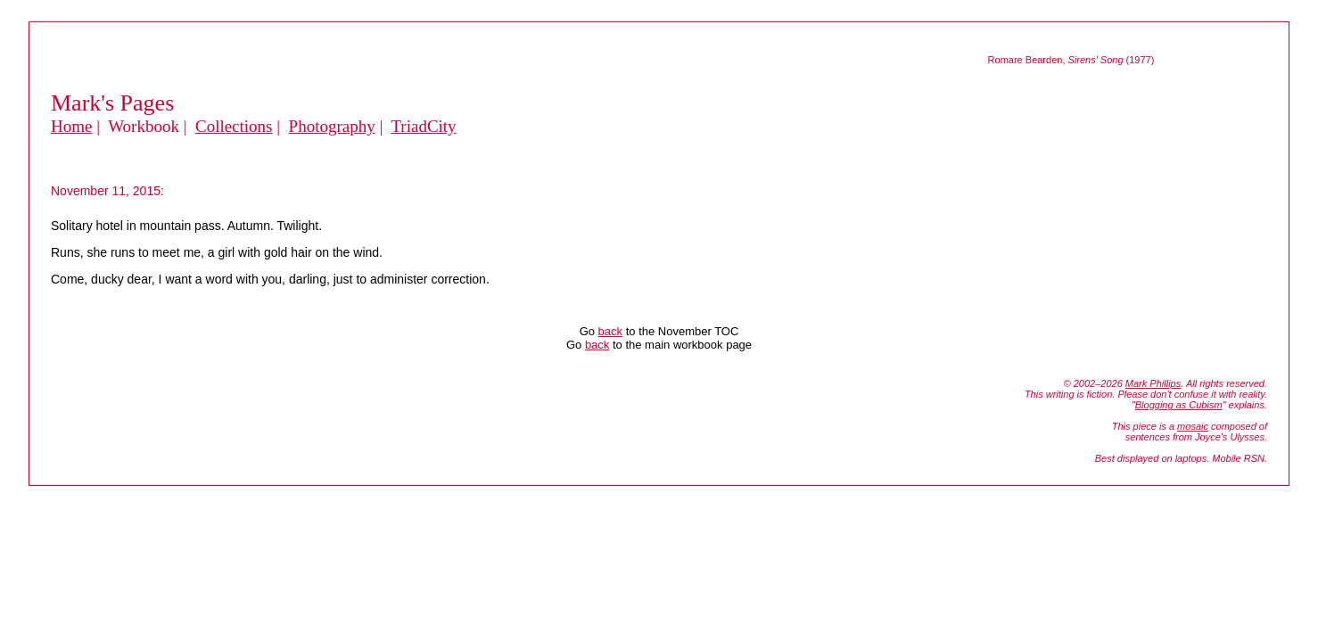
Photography (332, 126)
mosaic (1192, 426)
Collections (234, 126)
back (610, 331)
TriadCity (423, 126)
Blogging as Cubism (1179, 404)
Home (71, 126)
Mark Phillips (1153, 383)
